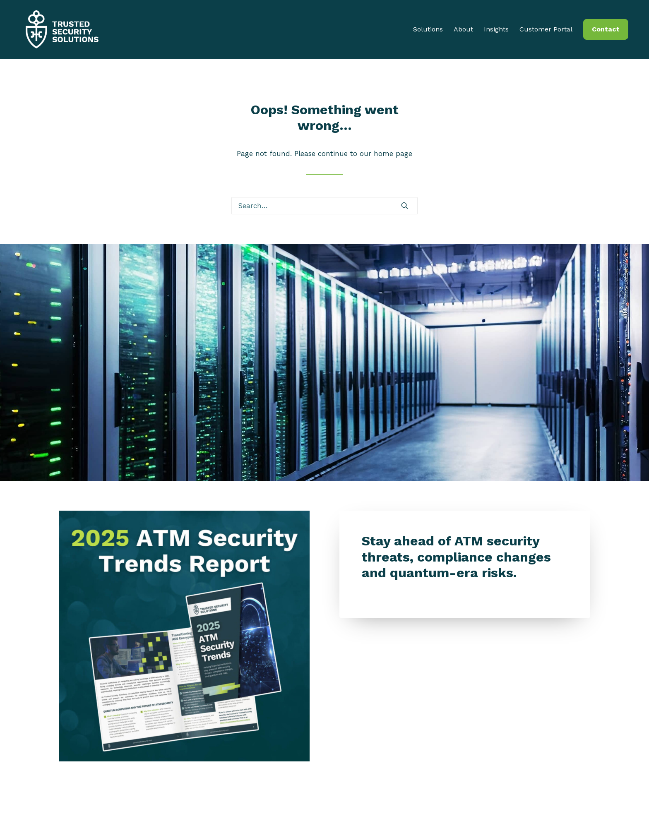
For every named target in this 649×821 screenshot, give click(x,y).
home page (393, 153)
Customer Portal (545, 31)
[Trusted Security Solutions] (60, 31)
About (463, 31)
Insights (496, 31)
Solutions (428, 31)
